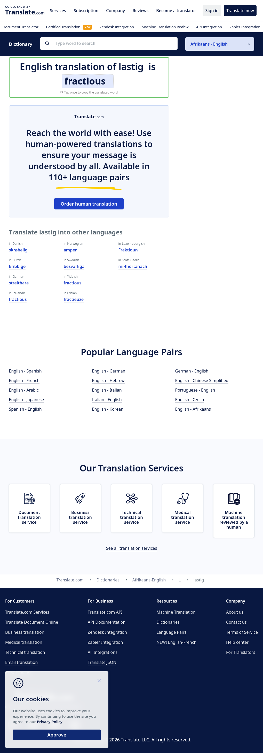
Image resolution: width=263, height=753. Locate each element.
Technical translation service (131, 517)
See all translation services (131, 548)
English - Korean (108, 409)
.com (25, 11)
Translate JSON (102, 662)
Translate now (240, 10)
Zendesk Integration (117, 26)
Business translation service (80, 517)
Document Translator (20, 26)
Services (58, 10)
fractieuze (74, 299)
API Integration (209, 26)
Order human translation (89, 204)
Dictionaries (167, 622)
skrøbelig (18, 250)
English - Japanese (26, 399)
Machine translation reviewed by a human (233, 520)
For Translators (240, 652)
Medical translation (23, 642)
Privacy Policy (49, 721)
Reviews (140, 10)
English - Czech (189, 399)
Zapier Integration (244, 26)
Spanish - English (25, 409)
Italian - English (107, 399)
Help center (237, 642)
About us (234, 612)
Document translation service (29, 517)
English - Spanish (25, 371)
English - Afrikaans (193, 409)
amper (70, 250)
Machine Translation (176, 612)
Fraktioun (128, 250)
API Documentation (107, 622)
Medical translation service (182, 517)
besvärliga (74, 266)
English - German (108, 371)
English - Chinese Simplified (201, 380)
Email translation (21, 662)
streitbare (19, 283)
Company (115, 10)
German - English (192, 371)
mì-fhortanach (132, 266)
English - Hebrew (108, 380)
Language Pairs (171, 632)
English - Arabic (24, 390)
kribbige (17, 266)
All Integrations (102, 652)
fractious (18, 299)
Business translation (24, 632)
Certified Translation (69, 26)
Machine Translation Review (164, 26)
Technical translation (25, 652)
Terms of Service (242, 632)
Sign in (212, 10)
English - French (24, 380)
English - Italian (107, 390)
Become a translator (176, 10)
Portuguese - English (195, 390)
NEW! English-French (176, 642)
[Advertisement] (215, 137)
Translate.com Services (27, 612)
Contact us (236, 622)
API (105, 612)
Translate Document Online (31, 622)
